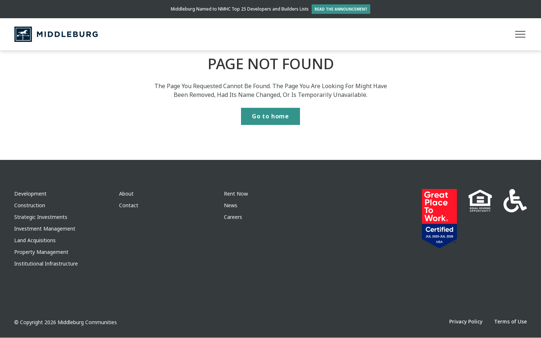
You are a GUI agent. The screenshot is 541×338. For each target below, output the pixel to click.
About (126, 193)
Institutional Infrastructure (46, 263)
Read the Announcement (341, 9)
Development (30, 193)
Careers (233, 217)
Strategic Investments (40, 217)
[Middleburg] (56, 34)
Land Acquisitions (35, 240)
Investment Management (44, 228)
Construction (29, 205)
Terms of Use (510, 321)
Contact (128, 205)
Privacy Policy (465, 321)
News (230, 205)
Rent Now (236, 193)
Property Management (41, 252)
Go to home (270, 117)
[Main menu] (520, 34)
